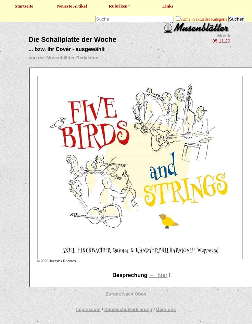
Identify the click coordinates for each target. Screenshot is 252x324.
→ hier (158, 275)
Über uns (166, 309)
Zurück (113, 294)
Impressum (88, 309)
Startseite (24, 6)
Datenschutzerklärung (128, 309)
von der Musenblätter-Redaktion (64, 57)
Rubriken (120, 6)
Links (168, 6)
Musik (223, 35)
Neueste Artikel (72, 6)
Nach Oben (134, 294)
